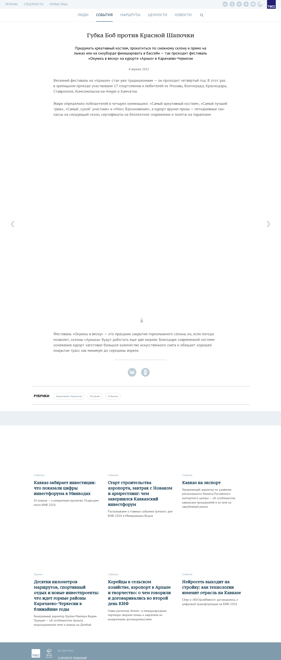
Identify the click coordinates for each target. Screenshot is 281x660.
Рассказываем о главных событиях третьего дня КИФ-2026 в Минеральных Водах (140, 513)
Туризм (38, 574)
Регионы (11, 4)
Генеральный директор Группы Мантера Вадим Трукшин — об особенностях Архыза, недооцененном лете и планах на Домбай (65, 620)
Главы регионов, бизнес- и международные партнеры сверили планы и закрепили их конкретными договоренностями (137, 615)
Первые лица (58, 4)
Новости (183, 15)
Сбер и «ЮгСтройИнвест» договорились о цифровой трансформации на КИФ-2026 (210, 602)
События (104, 15)
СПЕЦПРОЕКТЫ (33, 4)
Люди (83, 15)
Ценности (157, 15)
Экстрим (95, 396)
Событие (113, 396)
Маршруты (130, 15)
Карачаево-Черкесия (69, 396)
